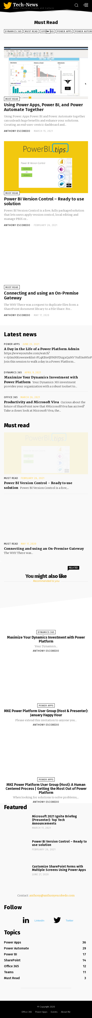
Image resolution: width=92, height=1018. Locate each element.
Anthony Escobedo (17, 131)
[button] (76, 5)
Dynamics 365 (13, 31)
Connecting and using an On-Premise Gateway (41, 295)
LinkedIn (39, 920)
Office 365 (11, 397)
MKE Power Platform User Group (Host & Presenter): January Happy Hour (46, 713)
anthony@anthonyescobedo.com (52, 895)
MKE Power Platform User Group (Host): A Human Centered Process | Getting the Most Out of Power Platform (46, 788)
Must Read (31, 31)
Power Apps (64, 31)
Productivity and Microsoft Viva (31, 402)
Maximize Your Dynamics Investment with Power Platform (46, 639)
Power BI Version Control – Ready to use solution (44, 201)
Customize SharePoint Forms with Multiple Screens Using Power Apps (59, 868)
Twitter (69, 920)
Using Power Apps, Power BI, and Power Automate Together (43, 107)
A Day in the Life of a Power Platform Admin (41, 349)
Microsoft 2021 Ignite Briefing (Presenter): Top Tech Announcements (54, 819)
